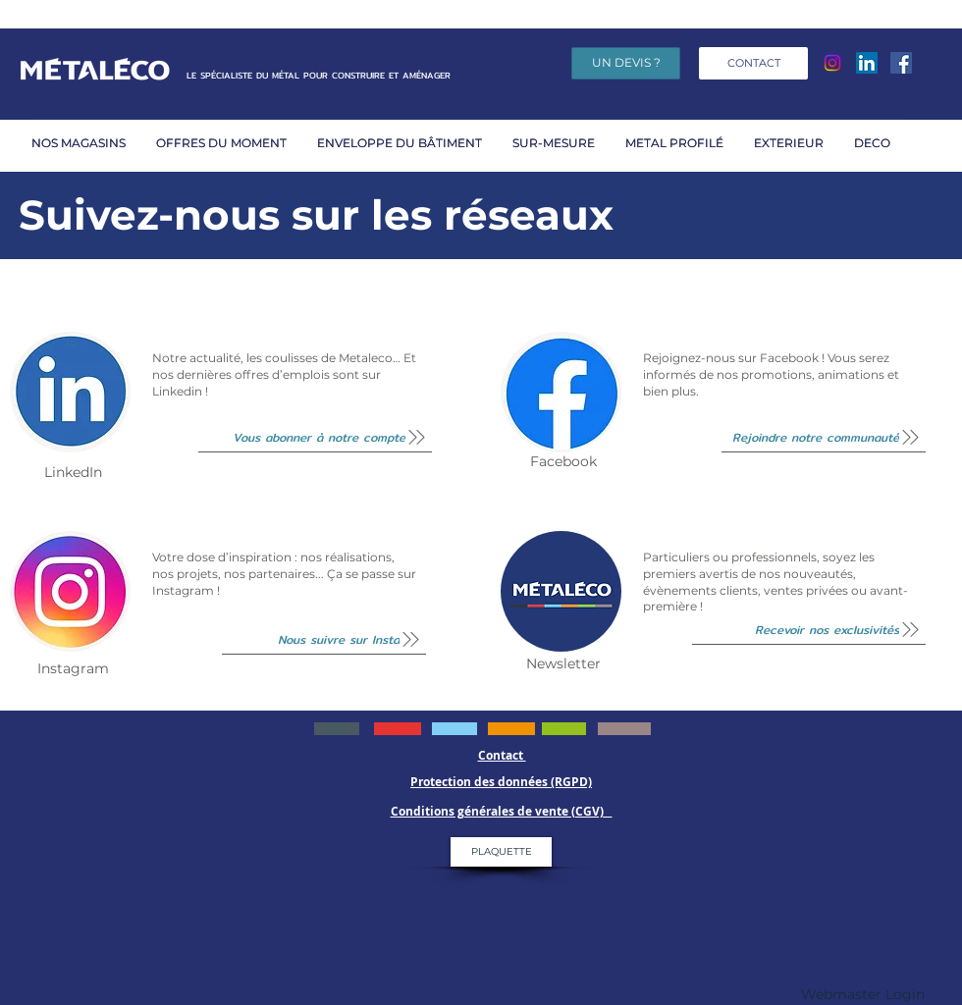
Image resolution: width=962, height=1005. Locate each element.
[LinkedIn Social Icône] (867, 63)
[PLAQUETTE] (501, 852)
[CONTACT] (753, 63)
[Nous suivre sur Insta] (324, 640)
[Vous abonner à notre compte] (315, 437)
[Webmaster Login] (863, 995)
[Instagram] (832, 63)
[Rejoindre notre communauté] (824, 437)
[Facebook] (901, 63)
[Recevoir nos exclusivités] (809, 630)
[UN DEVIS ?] (625, 63)
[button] (226, 143)
